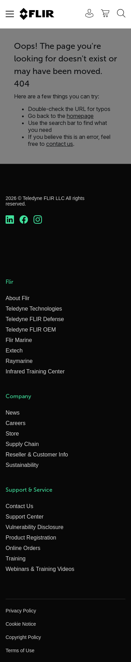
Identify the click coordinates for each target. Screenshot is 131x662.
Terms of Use (20, 650)
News (13, 413)
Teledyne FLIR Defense (35, 319)
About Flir (17, 298)
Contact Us (19, 506)
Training (16, 558)
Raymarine (19, 361)
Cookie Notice (21, 624)
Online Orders (23, 548)
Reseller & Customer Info (37, 455)
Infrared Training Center (35, 371)
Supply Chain (22, 444)
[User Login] (86, 14)
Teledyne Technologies (34, 309)
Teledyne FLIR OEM (31, 330)
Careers (16, 423)
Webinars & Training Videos (40, 569)
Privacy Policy (21, 610)
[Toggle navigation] (10, 14)
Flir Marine (19, 340)
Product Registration (31, 538)
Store (12, 434)
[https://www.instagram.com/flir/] (38, 220)
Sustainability (22, 465)
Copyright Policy (23, 637)
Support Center (25, 517)
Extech (14, 351)
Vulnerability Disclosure (35, 527)
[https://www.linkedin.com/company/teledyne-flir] (10, 220)
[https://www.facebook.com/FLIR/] (24, 220)
